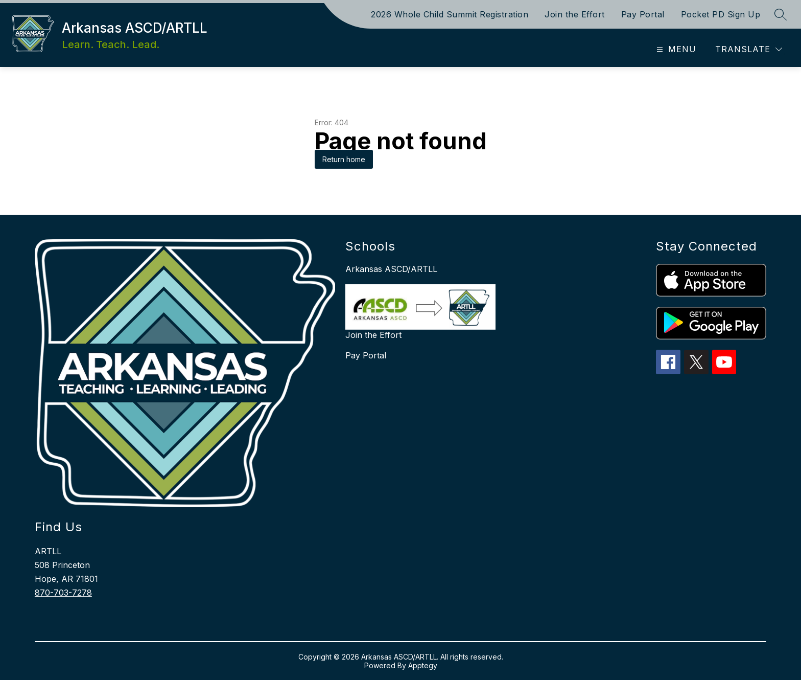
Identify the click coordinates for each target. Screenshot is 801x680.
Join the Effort (575, 14)
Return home (343, 159)
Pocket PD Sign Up (721, 14)
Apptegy (422, 665)
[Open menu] (675, 49)
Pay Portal (643, 14)
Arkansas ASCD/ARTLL (391, 269)
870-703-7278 (63, 592)
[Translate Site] (749, 49)
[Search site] (780, 14)
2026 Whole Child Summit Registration (449, 14)
